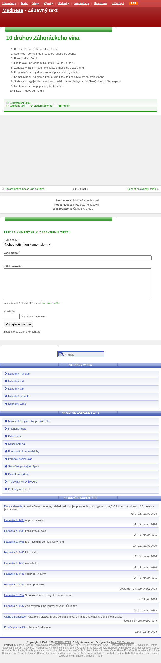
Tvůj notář (30, 659)
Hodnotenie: (11, 239)
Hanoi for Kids (94, 659)
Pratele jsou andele (19, 495)
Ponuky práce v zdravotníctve (41, 656)
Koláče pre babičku (15, 633)
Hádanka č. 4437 (14, 611)
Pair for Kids (78, 659)
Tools (77, 651)
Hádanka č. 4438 (14, 536)
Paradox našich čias (20, 464)
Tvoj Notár (18, 659)
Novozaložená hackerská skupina (24, 189)
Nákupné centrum (58, 653)
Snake (79, 661)
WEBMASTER (63, 648)
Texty (24, 3)
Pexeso (154, 659)
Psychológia (55, 651)
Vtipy (35, 3)
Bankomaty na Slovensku (122, 653)
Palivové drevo (101, 656)
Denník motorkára (18, 479)
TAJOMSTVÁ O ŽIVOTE (22, 487)
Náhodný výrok (17, 409)
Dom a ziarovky (13, 512)
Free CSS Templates (122, 648)
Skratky (86, 651)
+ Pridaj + (118, 3)
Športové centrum (79, 653)
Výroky (48, 3)
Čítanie (30, 651)
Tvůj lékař (86, 656)
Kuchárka (19, 651)
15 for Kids (109, 659)
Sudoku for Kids (45, 659)
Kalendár (68, 651)
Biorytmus (100, 3)
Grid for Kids (123, 659)
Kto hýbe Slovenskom (136, 656)
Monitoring (41, 653)
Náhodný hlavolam (19, 379)
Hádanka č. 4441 (14, 579)
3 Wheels (89, 661)
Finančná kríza (17, 434)
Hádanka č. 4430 (14, 525)
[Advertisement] (80, 150)
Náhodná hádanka (19, 402)
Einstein (70, 661)
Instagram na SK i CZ (23, 653)
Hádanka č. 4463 (14, 547)
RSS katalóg (141, 651)
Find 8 (99, 661)
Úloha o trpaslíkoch (15, 622)
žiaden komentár (43, 105)
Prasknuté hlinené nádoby (23, 457)
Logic (61, 661)
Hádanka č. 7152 (14, 590)
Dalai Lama (15, 442)
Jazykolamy (81, 3)
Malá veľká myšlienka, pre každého (29, 427)
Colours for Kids (140, 659)
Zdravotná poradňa (69, 656)
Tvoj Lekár (18, 656)
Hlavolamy (9, 3)
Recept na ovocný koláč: (142, 189)
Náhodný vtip (16, 394)
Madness (12, 10)
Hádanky (63, 3)
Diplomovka (41, 651)
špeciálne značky (50, 309)
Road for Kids (63, 659)
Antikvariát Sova (99, 651)
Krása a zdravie (98, 653)
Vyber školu (116, 656)
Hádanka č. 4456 (14, 568)
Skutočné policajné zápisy (23, 472)
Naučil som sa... (17, 449)
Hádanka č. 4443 (14, 558)
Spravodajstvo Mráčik (121, 651)
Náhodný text (16, 387)
